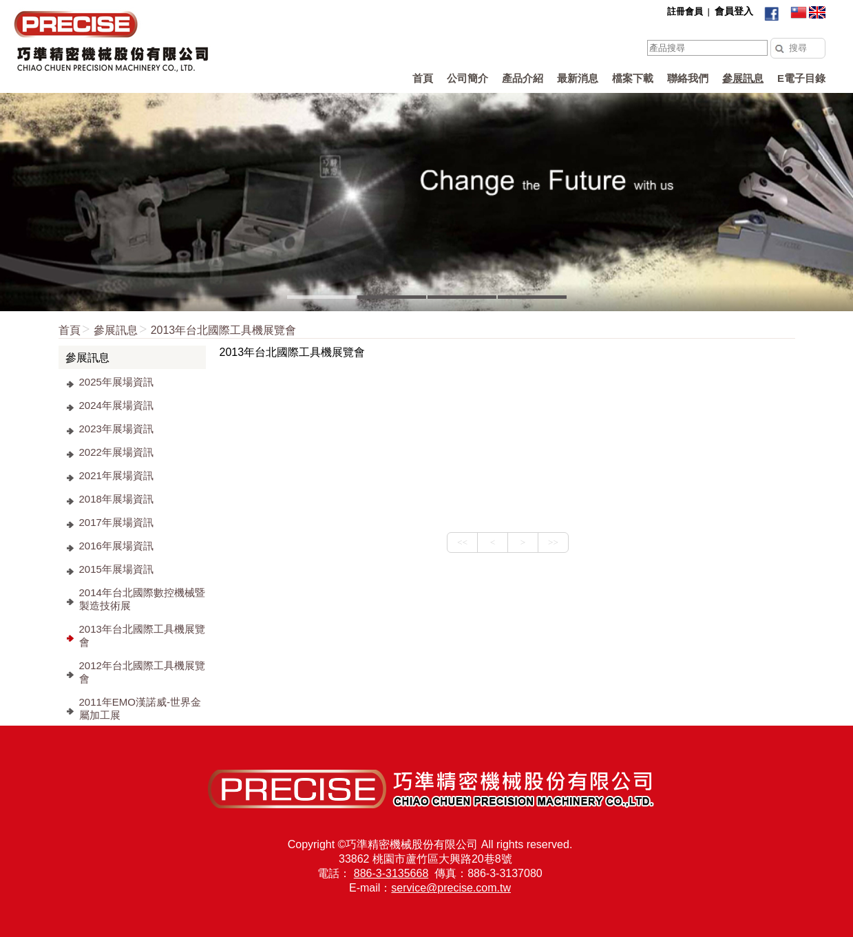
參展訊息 (116, 330)
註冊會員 (685, 11)
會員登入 (734, 11)
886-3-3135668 (391, 873)
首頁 (70, 330)
